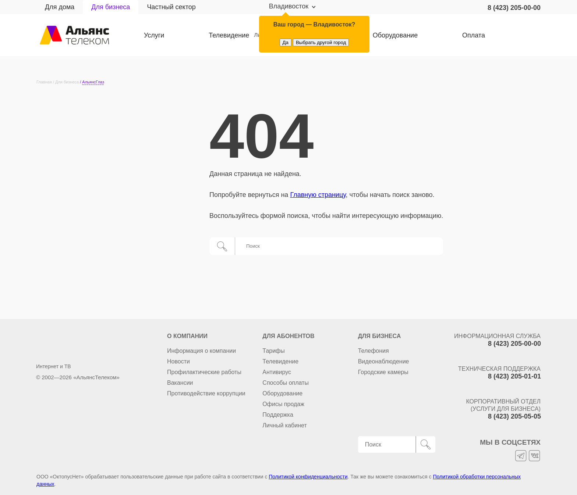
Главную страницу (318, 194)
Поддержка (277, 415)
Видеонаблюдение (383, 361)
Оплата (436, 35)
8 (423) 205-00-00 (514, 7)
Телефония (373, 351)
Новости (178, 361)
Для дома (59, 7)
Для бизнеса (110, 7)
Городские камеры (383, 372)
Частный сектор (171, 7)
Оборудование (282, 393)
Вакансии (180, 383)
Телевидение (219, 35)
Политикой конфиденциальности (308, 477)
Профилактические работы (204, 372)
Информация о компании (201, 351)
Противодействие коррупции (206, 393)
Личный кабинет (516, 35)
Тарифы (273, 351)
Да (285, 42)
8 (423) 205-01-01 (514, 376)
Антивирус (276, 372)
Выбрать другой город (321, 42)
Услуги (154, 35)
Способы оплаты (285, 383)
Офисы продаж (283, 404)
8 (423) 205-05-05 (514, 416)
